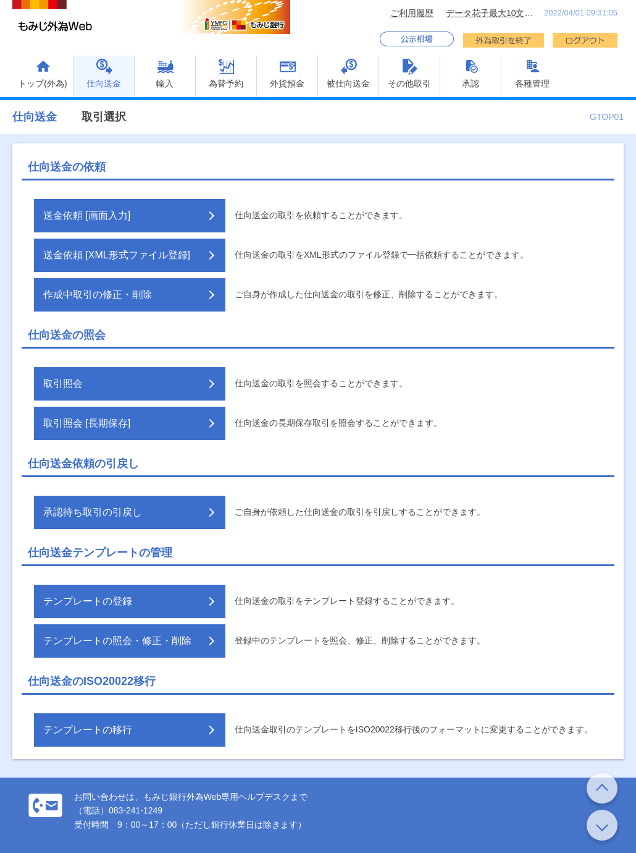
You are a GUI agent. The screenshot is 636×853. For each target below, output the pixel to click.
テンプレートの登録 (87, 601)
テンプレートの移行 (87, 729)
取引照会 (63, 383)
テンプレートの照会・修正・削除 (117, 640)
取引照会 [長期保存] (86, 423)
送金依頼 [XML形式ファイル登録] (116, 255)
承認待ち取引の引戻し (92, 512)
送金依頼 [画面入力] (86, 215)
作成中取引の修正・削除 (97, 294)
